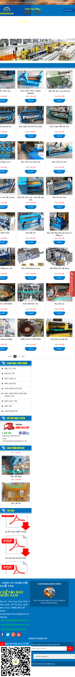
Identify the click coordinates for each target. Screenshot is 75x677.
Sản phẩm (23, 22)
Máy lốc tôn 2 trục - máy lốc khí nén (31, 198)
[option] (16, 468)
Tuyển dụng (66, 22)
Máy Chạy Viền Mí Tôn (59, 127)
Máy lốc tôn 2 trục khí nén (59, 91)
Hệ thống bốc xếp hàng (59, 268)
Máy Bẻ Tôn (31, 233)
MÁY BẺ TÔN (9, 374)
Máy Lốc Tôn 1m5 (59, 162)
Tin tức (5, 33)
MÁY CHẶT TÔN (10, 401)
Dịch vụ (35, 22)
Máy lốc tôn (59, 304)
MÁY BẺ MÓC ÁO (30, 304)
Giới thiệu (12, 22)
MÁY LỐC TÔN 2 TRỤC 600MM (30, 92)
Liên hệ (14, 33)
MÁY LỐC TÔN (10, 369)
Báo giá (45, 22)
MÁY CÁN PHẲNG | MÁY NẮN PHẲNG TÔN (15, 395)
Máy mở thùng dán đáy (30, 268)
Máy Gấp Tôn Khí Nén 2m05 (30, 127)
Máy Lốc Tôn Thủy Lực (30, 162)
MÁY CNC (8, 406)
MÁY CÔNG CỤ (10, 379)
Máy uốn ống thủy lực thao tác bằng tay (59, 234)
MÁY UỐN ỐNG (10, 384)
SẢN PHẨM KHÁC (11, 411)
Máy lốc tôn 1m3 (59, 197)
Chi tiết (30, 101)
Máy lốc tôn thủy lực (59, 339)
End (23, 356)
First (9, 356)
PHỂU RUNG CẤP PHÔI (30, 339)
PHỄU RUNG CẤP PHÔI (13, 389)
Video (55, 22)
